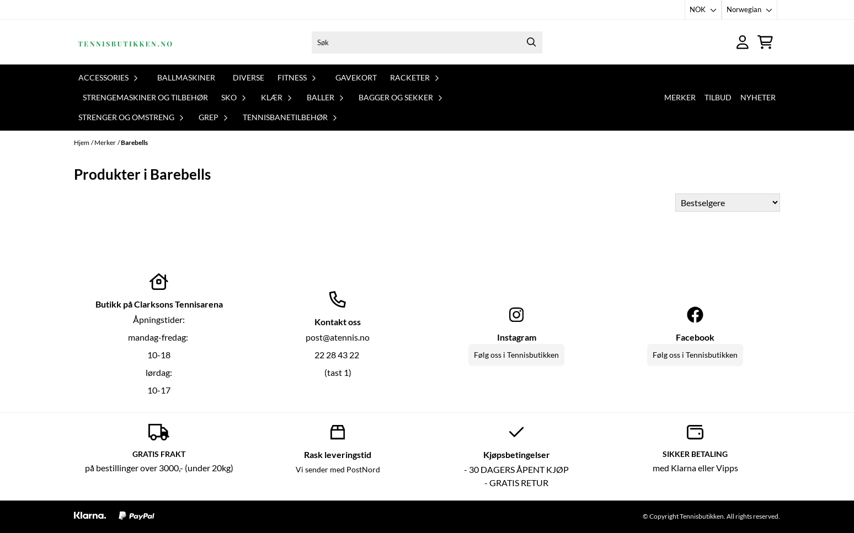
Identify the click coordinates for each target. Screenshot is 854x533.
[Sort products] (727, 202)
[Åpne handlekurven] (765, 42)
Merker (680, 97)
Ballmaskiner (186, 77)
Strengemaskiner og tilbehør (145, 97)
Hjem (81, 142)
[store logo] (125, 42)
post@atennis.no (338, 337)
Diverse (248, 77)
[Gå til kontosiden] (742, 42)
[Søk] (427, 42)
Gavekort (356, 77)
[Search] (531, 42)
